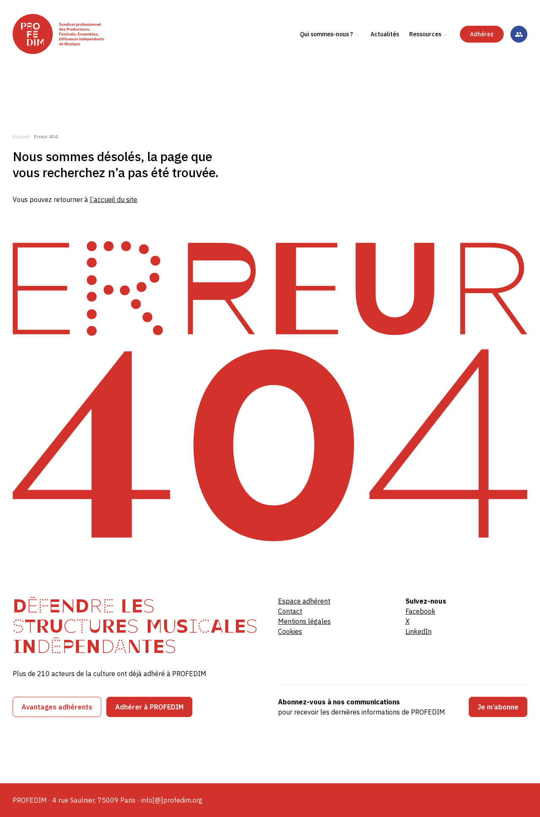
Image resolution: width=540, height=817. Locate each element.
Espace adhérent (304, 601)
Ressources (425, 54)
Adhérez (482, 54)
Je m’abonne (498, 707)
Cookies (290, 631)
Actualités (384, 54)
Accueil (21, 136)
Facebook (420, 611)
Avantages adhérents (57, 707)
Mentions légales (304, 621)
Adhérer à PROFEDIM (149, 707)
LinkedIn (418, 631)
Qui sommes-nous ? (326, 54)
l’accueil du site (113, 199)
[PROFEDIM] (77, 54)
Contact (290, 611)
